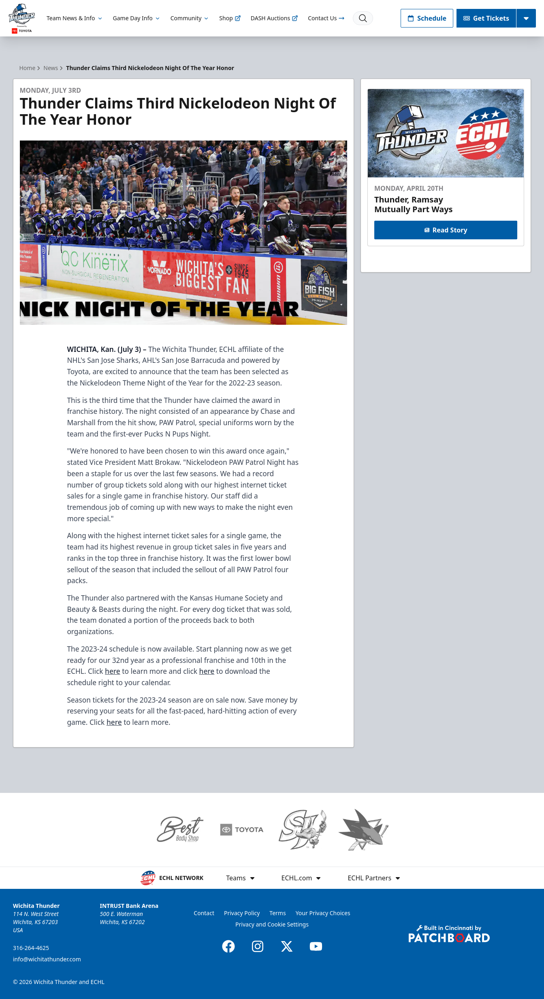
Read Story (446, 230)
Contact (204, 913)
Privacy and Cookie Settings (272, 924)
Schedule (426, 18)
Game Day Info (137, 18)
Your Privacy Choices (323, 913)
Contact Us (326, 18)
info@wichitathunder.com (47, 959)
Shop (230, 18)
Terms (277, 913)
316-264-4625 (31, 948)
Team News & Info (75, 18)
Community (190, 18)
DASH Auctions (274, 18)
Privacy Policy (242, 913)
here (112, 671)
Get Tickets (486, 18)
